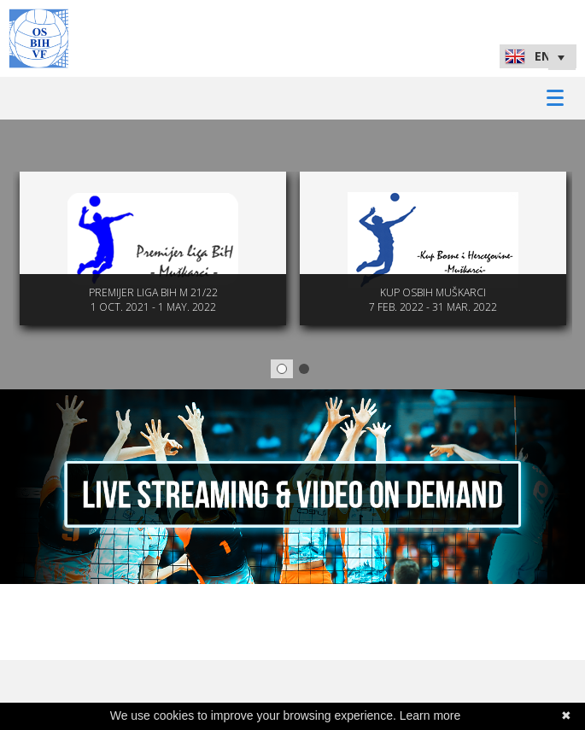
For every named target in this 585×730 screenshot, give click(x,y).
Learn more (430, 715)
